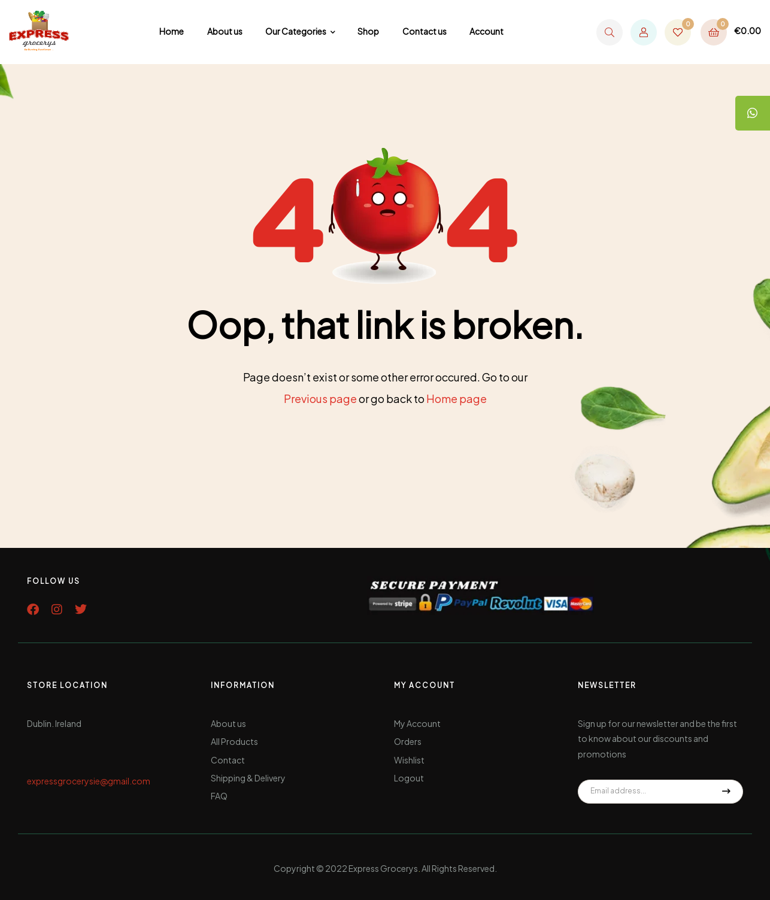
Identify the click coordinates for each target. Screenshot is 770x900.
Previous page (320, 398)
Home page (456, 398)
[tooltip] (752, 114)
